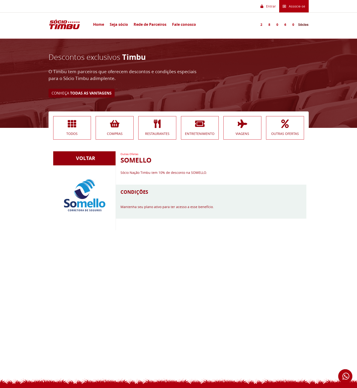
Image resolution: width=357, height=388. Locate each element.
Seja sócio (119, 24)
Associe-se (294, 6)
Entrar (268, 6)
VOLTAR (84, 158)
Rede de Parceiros (150, 24)
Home (98, 24)
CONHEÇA (82, 93)
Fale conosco (184, 24)
